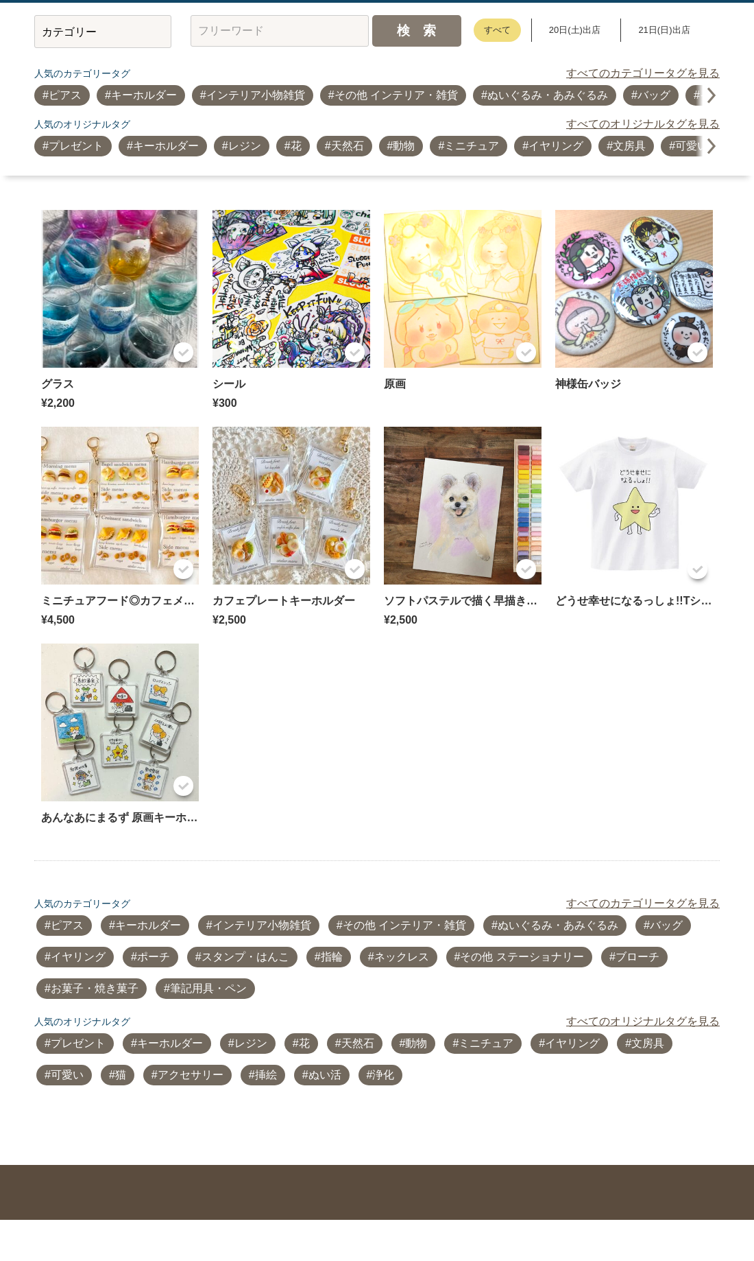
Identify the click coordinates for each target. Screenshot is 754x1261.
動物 (404, 146)
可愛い (691, 146)
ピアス (65, 95)
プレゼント (76, 146)
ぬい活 (324, 1075)
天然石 (347, 146)
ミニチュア (471, 146)
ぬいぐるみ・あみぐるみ (547, 95)
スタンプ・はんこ (245, 957)
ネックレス (401, 957)
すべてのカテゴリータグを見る (643, 73)
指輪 (332, 957)
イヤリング (555, 146)
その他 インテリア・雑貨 (396, 95)
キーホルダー (144, 95)
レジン (244, 146)
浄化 (383, 1075)
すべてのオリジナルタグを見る (643, 124)
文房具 (629, 146)
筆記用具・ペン (208, 988)
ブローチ (637, 957)
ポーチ (153, 957)
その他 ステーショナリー (521, 957)
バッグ (653, 95)
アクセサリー (190, 1075)
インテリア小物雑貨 (255, 95)
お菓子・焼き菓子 (94, 988)
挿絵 (266, 1075)
